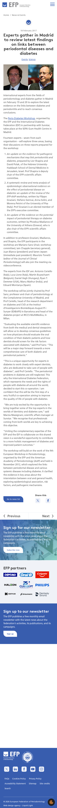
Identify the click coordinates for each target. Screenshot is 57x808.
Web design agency (12, 805)
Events (25, 59)
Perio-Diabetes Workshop (21, 118)
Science (32, 59)
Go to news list (13, 499)
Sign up (10, 634)
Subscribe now (13, 550)
